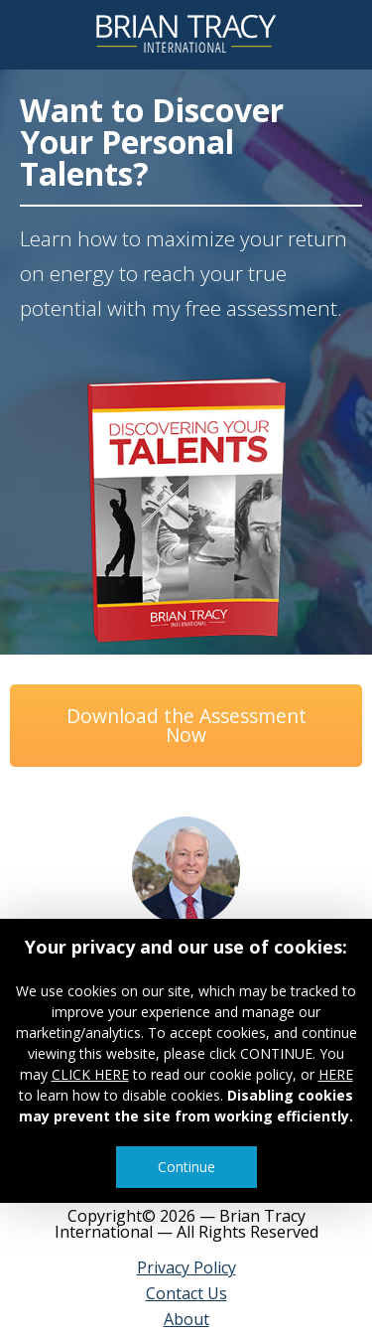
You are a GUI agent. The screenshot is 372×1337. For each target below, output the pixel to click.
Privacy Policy (186, 1267)
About (186, 1319)
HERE (335, 1074)
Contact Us (186, 1293)
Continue (186, 1166)
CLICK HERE (90, 1074)
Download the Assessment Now (186, 725)
